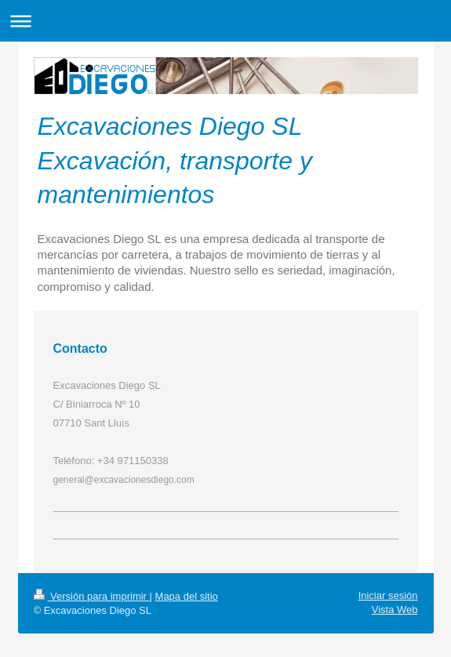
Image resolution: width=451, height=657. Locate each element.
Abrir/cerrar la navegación (225, 21)
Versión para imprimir (92, 596)
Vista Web (395, 609)
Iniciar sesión (388, 595)
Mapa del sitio (186, 596)
